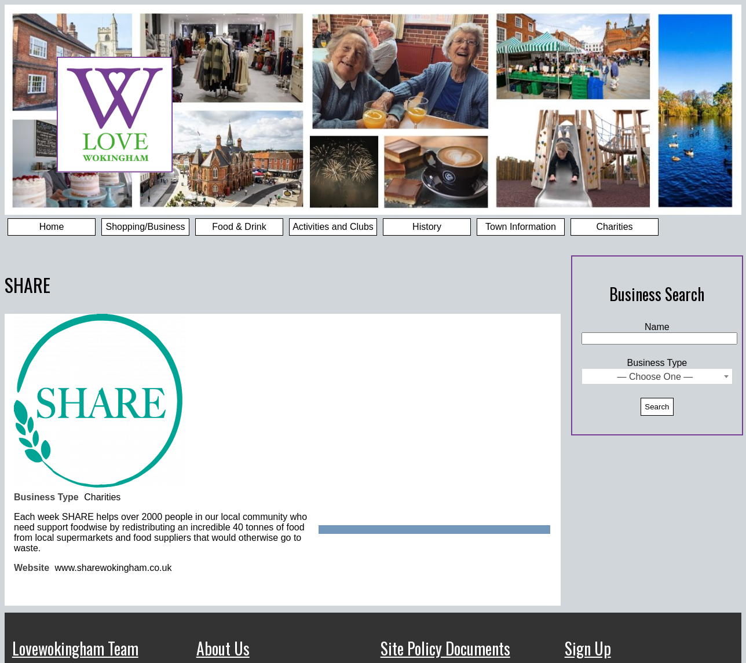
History (426, 227)
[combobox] (657, 376)
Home (51, 227)
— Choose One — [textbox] (655, 377)
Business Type (657, 363)
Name (657, 327)
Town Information (520, 227)
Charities (614, 227)
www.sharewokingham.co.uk (113, 568)
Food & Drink (239, 227)
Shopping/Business (145, 227)
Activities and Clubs (333, 227)
